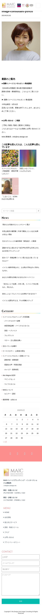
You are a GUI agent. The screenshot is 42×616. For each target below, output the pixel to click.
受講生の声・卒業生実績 (13, 365)
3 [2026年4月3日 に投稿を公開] (27, 419)
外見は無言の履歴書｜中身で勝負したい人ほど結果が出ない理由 (20, 232)
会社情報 (7, 517)
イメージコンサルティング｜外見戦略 (16, 317)
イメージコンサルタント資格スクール (16, 356)
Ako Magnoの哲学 (9, 375)
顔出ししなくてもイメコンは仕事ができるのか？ (19, 294)
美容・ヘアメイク (10, 331)
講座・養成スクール (11, 527)
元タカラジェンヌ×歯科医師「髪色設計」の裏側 (19, 241)
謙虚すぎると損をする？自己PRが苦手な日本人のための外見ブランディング (20, 249)
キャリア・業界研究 (11, 369)
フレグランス (9, 335)
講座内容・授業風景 (11, 360)
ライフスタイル (9, 384)
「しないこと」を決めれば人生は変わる (9, 198)
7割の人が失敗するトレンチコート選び (16, 224)
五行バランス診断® (9, 346)
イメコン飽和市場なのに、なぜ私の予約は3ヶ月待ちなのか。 (20, 268)
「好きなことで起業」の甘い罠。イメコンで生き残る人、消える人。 (20, 285)
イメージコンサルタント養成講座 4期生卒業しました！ (10, 171)
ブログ (6, 532)
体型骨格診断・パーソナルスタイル (16, 326)
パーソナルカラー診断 (12, 321)
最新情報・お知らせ (10, 400)
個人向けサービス (10, 522)
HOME (6, 512)
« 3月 (5, 442)
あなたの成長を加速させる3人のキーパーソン (18, 277)
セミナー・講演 (9, 394)
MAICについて (8, 390)
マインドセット (9, 379)
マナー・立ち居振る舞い (13, 340)
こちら (4, 129)
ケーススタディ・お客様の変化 (14, 351)
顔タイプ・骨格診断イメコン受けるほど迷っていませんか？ (20, 259)
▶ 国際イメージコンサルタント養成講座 (17, 100)
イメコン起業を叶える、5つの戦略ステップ (17, 300)
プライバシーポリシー (12, 542)
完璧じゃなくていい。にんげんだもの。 (27, 170)
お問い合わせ (9, 537)
